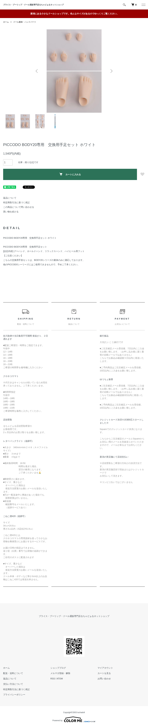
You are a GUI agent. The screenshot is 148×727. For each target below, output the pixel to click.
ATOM (60, 678)
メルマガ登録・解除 (60, 673)
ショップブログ (58, 668)
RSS (52, 678)
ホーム (6, 22)
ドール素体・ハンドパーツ (24, 22)
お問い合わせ (104, 678)
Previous (37, 71)
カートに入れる (70, 174)
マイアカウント (105, 668)
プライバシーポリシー (14, 694)
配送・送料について (13, 673)
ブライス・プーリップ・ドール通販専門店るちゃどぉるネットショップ (34, 5)
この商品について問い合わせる (18, 207)
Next (111, 71)
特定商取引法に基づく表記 (16, 202)
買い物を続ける (11, 211)
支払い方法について (13, 684)
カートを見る (104, 673)
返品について (9, 198)
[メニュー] (143, 4)
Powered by (74, 719)
